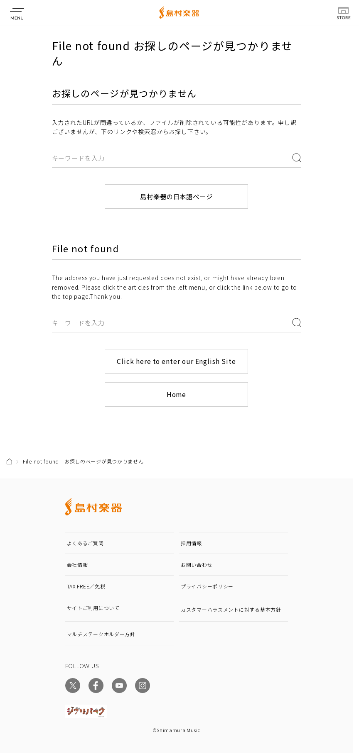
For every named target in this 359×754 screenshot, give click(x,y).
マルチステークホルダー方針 (101, 634)
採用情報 (191, 543)
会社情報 (77, 565)
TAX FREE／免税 (86, 587)
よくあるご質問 (85, 543)
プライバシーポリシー (207, 587)
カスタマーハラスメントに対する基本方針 (231, 610)
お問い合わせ (196, 565)
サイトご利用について (93, 608)
